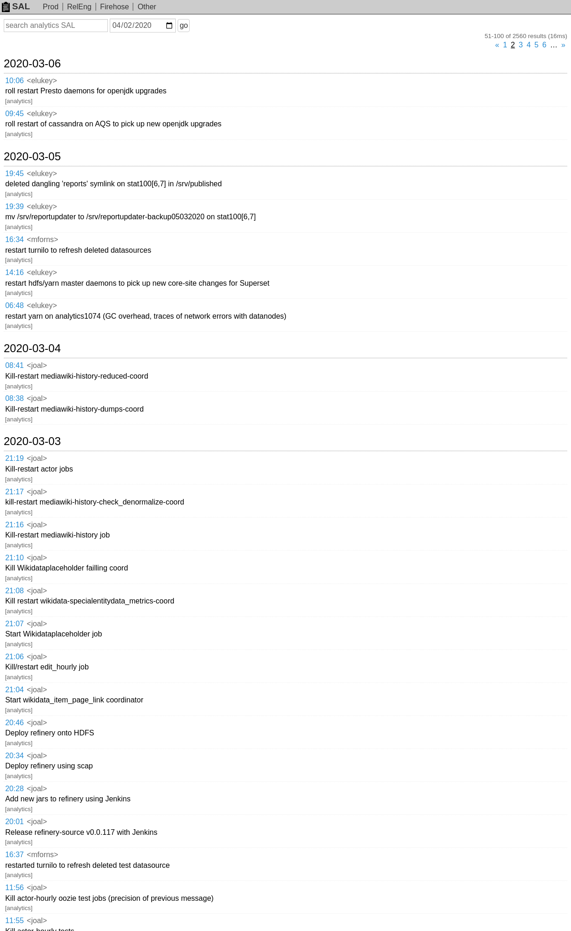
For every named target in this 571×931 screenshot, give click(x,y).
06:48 (14, 305)
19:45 (14, 173)
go (183, 25)
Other (147, 7)
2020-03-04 (32, 348)
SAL (16, 6)
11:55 (14, 920)
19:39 (14, 206)
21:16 (14, 525)
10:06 (14, 81)
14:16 (14, 272)
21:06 (14, 657)
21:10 (14, 558)
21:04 (14, 690)
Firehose (114, 7)
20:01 (14, 822)
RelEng (79, 7)
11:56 (14, 888)
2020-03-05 (32, 156)
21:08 (14, 591)
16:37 (14, 855)
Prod (51, 7)
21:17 (14, 492)
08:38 (14, 398)
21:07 (14, 624)
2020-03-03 (32, 441)
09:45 (14, 114)
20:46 (14, 723)
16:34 (14, 239)
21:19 (14, 458)
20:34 (14, 756)
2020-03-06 (32, 63)
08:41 (14, 365)
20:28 (14, 789)
